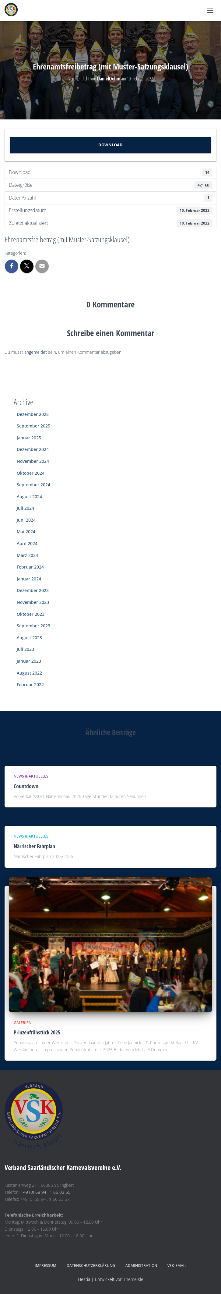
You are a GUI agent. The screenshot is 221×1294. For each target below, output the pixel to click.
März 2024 (27, 555)
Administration (141, 1265)
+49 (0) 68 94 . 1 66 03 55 (45, 1192)
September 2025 (33, 426)
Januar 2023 (29, 661)
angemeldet (35, 352)
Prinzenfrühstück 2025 (37, 1032)
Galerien (22, 1022)
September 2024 (33, 484)
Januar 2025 (29, 438)
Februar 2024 (30, 567)
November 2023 (33, 602)
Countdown (26, 786)
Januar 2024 (29, 579)
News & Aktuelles (31, 776)
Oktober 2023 (30, 614)
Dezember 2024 (33, 449)
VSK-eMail (176, 1265)
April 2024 (27, 543)
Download (110, 144)
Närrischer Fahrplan (34, 846)
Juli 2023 (25, 649)
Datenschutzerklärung (91, 1265)
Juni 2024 (26, 520)
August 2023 (29, 637)
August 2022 (29, 673)
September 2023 (33, 626)
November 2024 (33, 461)
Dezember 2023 (33, 590)
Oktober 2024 (30, 473)
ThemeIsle (133, 1279)
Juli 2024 (25, 508)
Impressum (45, 1265)
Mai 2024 (26, 531)
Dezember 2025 (33, 414)
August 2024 (29, 496)
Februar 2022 (30, 684)
